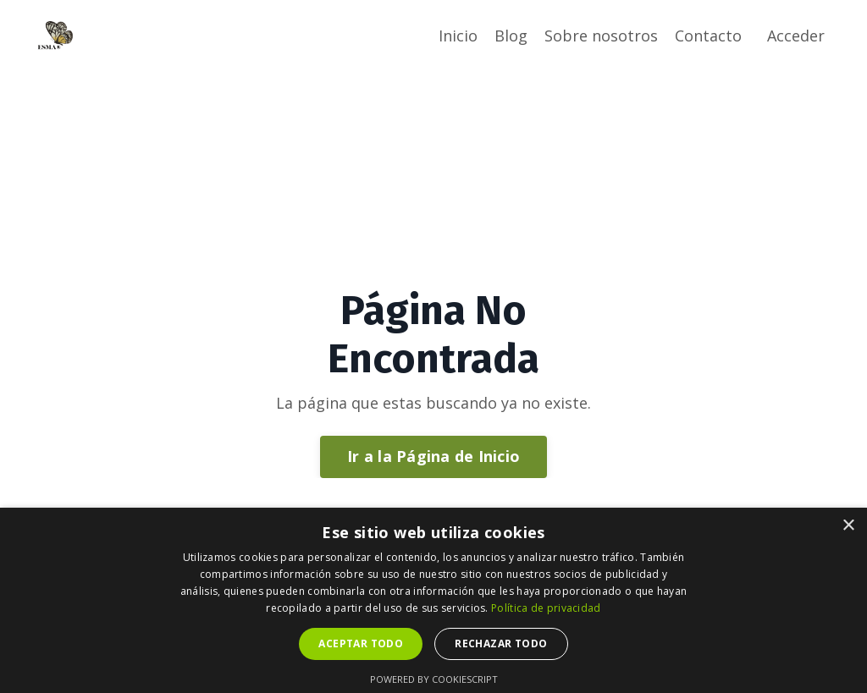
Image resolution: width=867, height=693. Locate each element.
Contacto (708, 35)
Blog (510, 35)
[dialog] (433, 600)
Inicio (458, 35)
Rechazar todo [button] (501, 643)
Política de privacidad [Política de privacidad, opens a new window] (546, 608)
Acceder (796, 35)
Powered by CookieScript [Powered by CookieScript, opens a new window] (434, 679)
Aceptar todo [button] (360, 643)
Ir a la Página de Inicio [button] (433, 456)
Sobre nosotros (601, 35)
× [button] (848, 526)
